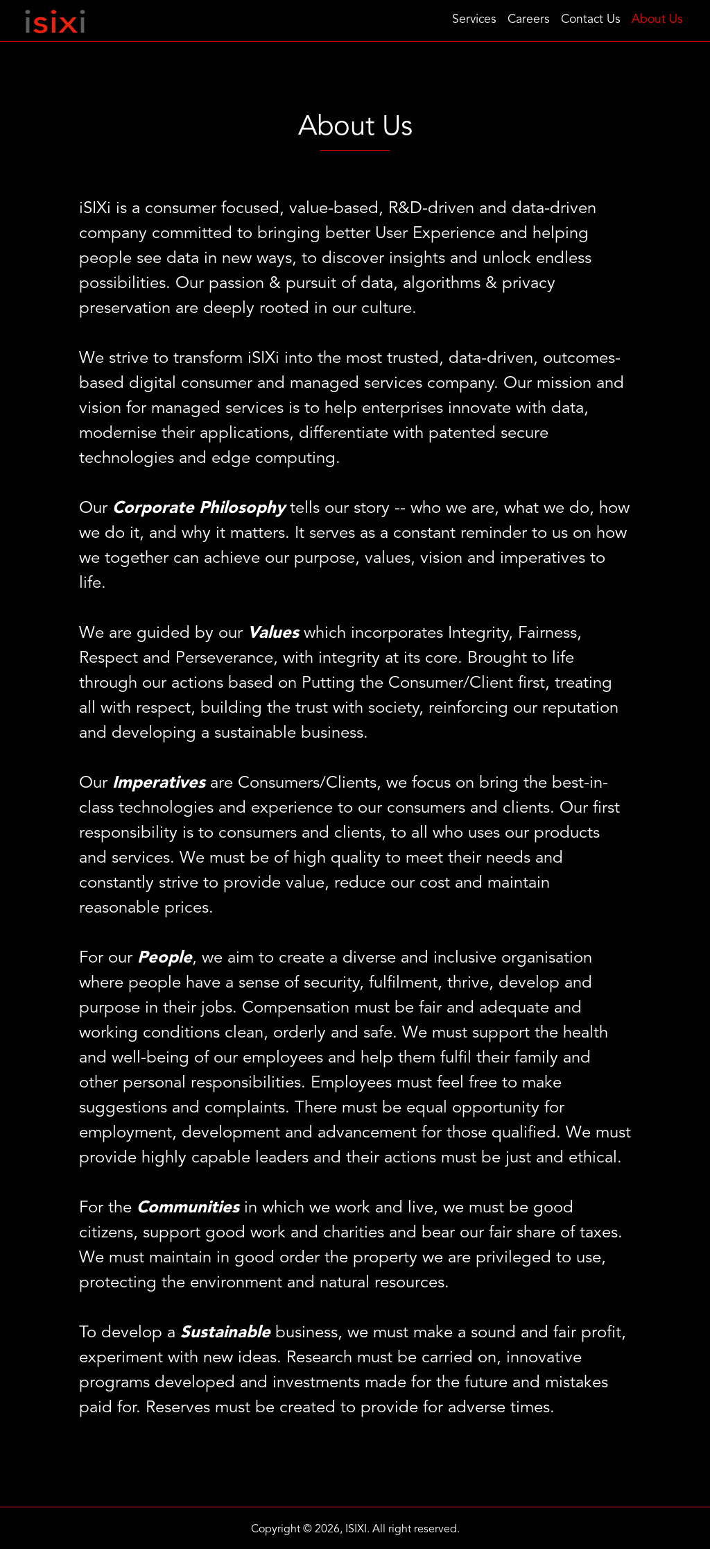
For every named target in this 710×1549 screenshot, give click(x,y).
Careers (529, 20)
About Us (657, 20)
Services (474, 20)
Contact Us (591, 20)
